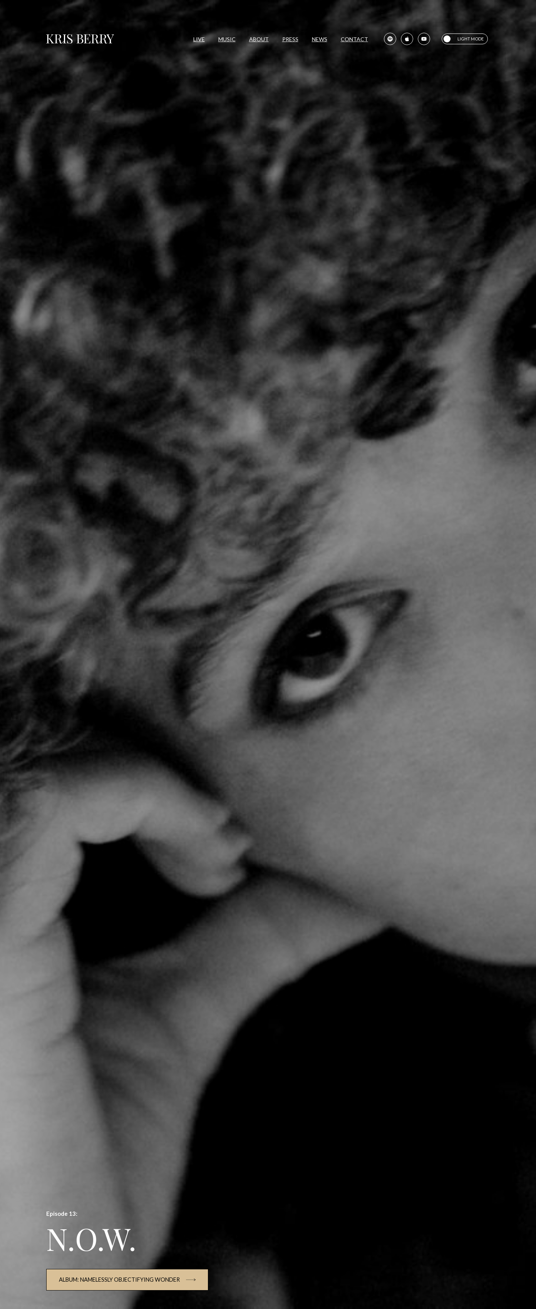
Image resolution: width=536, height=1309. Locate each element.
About (259, 39)
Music (227, 39)
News (319, 39)
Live (199, 39)
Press (290, 39)
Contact (354, 39)
